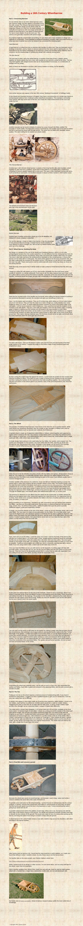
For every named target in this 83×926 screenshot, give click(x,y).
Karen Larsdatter (25, 901)
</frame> (41, 5)
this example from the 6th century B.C (51, 485)
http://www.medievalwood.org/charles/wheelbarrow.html (26, 861)
